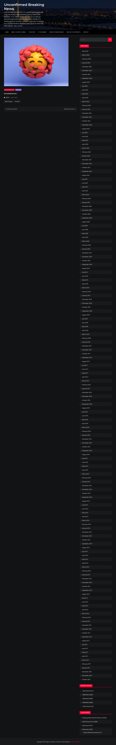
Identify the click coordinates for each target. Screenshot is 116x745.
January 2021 (86, 202)
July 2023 (85, 86)
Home (7, 32)
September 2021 (87, 171)
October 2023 (86, 74)
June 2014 (85, 509)
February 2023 (86, 105)
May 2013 (85, 559)
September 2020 (87, 218)
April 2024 (85, 51)
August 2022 (86, 129)
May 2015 (85, 466)
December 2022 (87, 113)
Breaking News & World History (91, 718)
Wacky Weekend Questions (91, 732)
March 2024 (85, 55)
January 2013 (86, 575)
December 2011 (87, 625)
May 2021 (85, 187)
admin (7, 97)
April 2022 (85, 144)
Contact (86, 32)
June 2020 (85, 229)
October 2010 (86, 679)
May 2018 (85, 326)
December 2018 (87, 299)
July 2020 (85, 226)
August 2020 (86, 222)
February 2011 (86, 664)
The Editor (31, 32)
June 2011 (85, 648)
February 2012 (86, 617)
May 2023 (85, 94)
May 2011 (85, 652)
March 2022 (85, 148)
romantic (17, 101)
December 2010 (87, 672)
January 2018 (86, 342)
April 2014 (85, 516)
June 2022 (85, 136)
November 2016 (87, 396)
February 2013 (86, 571)
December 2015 (87, 439)
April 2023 (85, 98)
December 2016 (87, 392)
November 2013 (87, 536)
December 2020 (87, 206)
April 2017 (85, 377)
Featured (18, 89)
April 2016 (85, 423)
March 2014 (85, 520)
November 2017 (87, 350)
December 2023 (87, 67)
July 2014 (85, 505)
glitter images (8, 101)
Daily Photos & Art (9, 89)
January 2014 (86, 528)
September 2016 (87, 404)
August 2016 (86, 408)
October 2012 (86, 586)
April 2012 (85, 610)
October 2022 (86, 121)
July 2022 (85, 132)
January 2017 (86, 388)
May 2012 (85, 606)
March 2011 (85, 660)
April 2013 (85, 563)
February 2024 (86, 59)
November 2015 (87, 443)
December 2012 (87, 579)
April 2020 (85, 237)
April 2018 (85, 330)
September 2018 (87, 311)
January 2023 (86, 109)
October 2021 (86, 167)
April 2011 (85, 656)
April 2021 (85, 191)
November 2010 (87, 675)
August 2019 (86, 268)
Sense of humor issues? (56, 32)
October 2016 (86, 400)
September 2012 (87, 590)
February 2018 (86, 338)
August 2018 (86, 315)
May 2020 (85, 233)
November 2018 (87, 303)
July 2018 (85, 319)
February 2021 (86, 198)
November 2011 (87, 629)
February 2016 (86, 431)
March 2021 (85, 195)
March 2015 (85, 474)
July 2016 (85, 412)
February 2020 (86, 245)
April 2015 (85, 470)
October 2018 (86, 307)
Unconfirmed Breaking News (24, 7)
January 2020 (86, 249)
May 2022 (85, 140)
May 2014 (85, 513)
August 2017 (86, 361)
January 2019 (86, 295)
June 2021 (85, 183)
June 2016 (85, 416)
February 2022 (86, 152)
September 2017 (87, 357)
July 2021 (85, 179)
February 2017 (86, 385)
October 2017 (86, 354)
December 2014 (87, 485)
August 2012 (86, 594)
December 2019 (87, 253)
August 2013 (86, 547)
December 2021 (87, 160)
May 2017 (85, 373)
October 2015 (86, 447)
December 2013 (87, 532)
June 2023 (85, 90)
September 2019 (87, 264)
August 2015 (86, 454)
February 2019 (86, 292)
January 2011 (86, 668)
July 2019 (85, 272)
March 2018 (85, 334)
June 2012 (85, 602)
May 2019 (85, 280)
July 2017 (85, 365)
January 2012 (86, 621)
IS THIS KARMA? (42, 32)
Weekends (85, 729)
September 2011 (87, 637)
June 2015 (85, 462)
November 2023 (87, 70)
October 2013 (86, 540)
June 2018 (85, 323)
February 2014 (86, 524)
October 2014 (86, 493)
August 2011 (86, 641)
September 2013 (87, 544)
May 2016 (85, 419)
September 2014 (87, 497)
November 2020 (87, 210)
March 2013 (85, 567)
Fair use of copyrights (73, 32)
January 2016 (86, 435)
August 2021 (86, 175)
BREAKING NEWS (12, 109)
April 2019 (85, 284)
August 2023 (86, 82)
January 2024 (86, 63)
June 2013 (85, 555)
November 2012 (87, 582)
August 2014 (86, 501)
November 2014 (87, 489)
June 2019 (85, 276)
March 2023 (85, 101)
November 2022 (87, 117)
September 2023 (87, 78)
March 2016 (85, 427)
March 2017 (85, 381)
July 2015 (85, 458)
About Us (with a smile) (18, 32)
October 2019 (86, 260)
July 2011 (85, 644)
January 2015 (86, 482)
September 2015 (87, 451)
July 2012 (85, 598)
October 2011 (86, 633)
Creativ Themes (75, 742)
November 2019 (87, 257)
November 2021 (87, 164)
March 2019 (85, 288)
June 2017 (85, 369)
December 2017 (87, 346)
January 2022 (86, 156)
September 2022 (87, 125)
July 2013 (85, 551)
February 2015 (86, 478)
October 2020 (86, 214)
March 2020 (85, 241)
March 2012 (85, 613)
